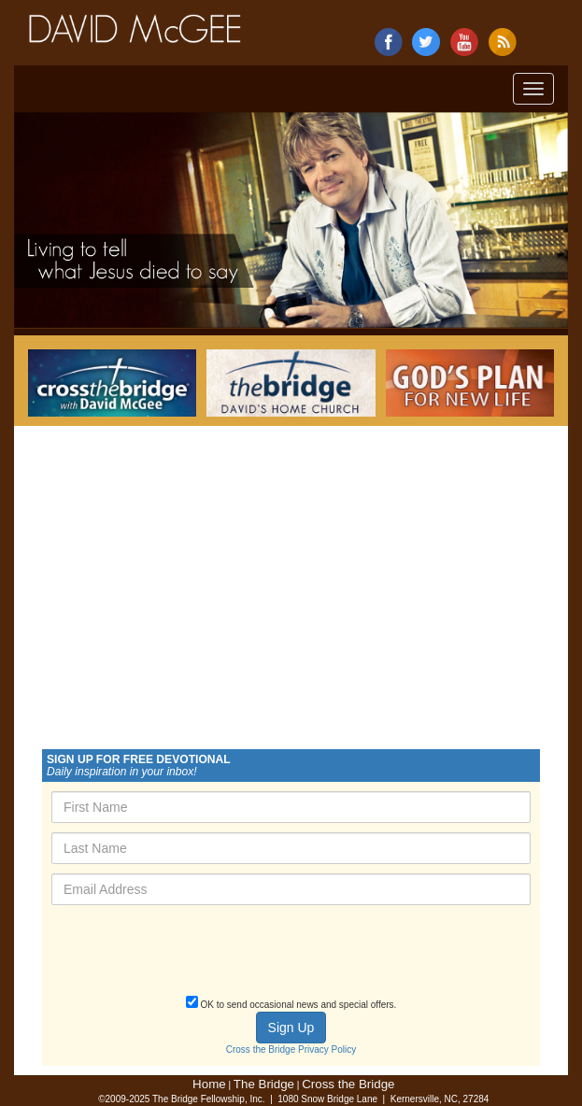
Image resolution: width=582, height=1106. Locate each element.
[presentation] (193, 955)
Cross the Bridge (348, 1084)
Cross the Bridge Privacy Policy (291, 1049)
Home (209, 1084)
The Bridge (264, 1084)
